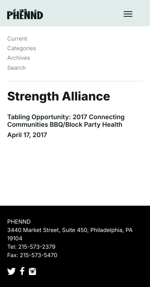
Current (17, 38)
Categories (21, 48)
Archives (18, 58)
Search (16, 68)
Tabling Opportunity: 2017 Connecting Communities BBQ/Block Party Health (65, 120)
